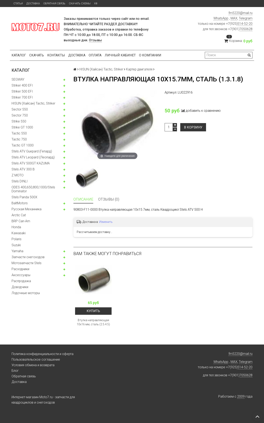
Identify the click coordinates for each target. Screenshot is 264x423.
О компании (150, 55)
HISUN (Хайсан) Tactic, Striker (33, 103)
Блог (15, 371)
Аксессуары (21, 275)
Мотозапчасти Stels (26, 263)
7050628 (245, 29)
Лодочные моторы (26, 293)
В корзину (193, 127)
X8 (95, 3)
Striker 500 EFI (22, 91)
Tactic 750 (19, 139)
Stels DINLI (20, 181)
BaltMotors (20, 203)
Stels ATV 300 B (23, 169)
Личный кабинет (120, 55)
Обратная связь (54, 3)
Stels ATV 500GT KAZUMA (31, 163)
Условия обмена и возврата (33, 365)
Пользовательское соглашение (36, 359)
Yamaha (17, 251)
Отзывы (95, 40)
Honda (16, 227)
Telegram (245, 18)
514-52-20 (244, 24)
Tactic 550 (19, 133)
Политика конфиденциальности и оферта (42, 354)
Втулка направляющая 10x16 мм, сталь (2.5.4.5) (93, 322)
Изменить (106, 221)
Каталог (19, 55)
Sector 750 (20, 115)
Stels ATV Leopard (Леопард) (33, 157)
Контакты (56, 55)
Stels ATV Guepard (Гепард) (32, 151)
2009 (241, 396)
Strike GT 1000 (22, 127)
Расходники (20, 269)
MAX (234, 18)
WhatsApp (220, 18)
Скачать (36, 55)
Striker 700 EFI (22, 97)
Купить (93, 311)
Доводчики (20, 287)
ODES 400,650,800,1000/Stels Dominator (33, 189)
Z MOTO (18, 175)
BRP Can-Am (21, 221)
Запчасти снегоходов (28, 257)
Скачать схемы (80, 3)
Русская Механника (26, 209)
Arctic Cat (19, 215)
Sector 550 (20, 109)
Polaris (16, 239)
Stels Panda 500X (24, 197)
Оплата (95, 55)
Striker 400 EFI (22, 85)
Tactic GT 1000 (23, 145)
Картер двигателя (139, 69)
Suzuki (16, 245)
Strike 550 (19, 121)
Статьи (18, 3)
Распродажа (21, 281)
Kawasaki (19, 233)
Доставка (33, 3)
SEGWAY (18, 79)
